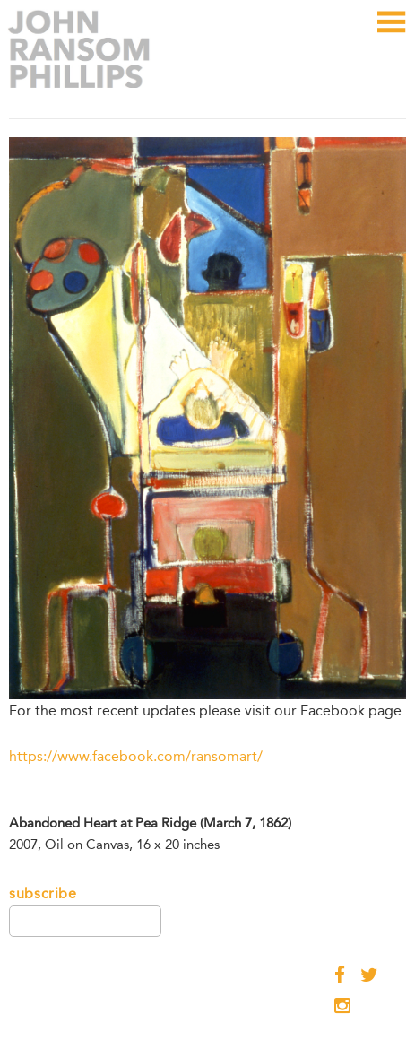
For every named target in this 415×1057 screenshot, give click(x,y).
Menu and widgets (390, 41)
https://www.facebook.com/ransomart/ (136, 756)
